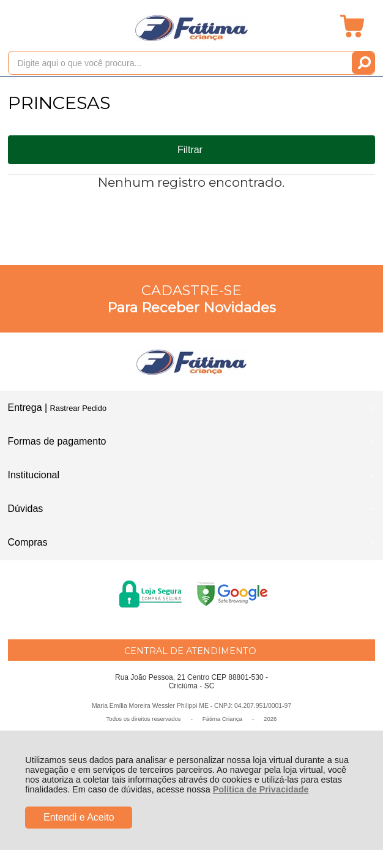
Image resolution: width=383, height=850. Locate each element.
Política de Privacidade (261, 789)
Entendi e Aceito (78, 817)
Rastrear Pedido (78, 408)
